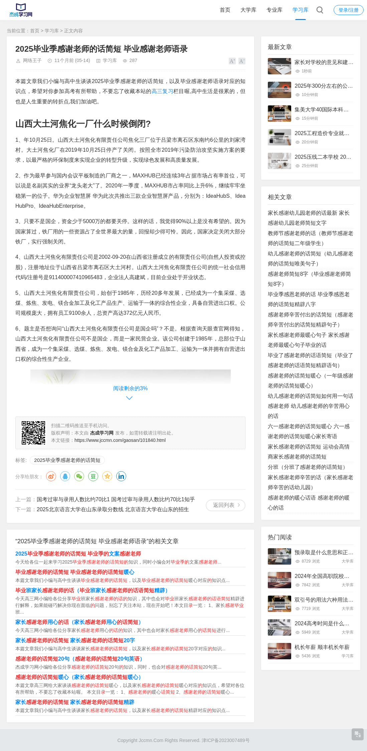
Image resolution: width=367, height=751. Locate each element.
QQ (65, 476)
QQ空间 (107, 476)
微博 (51, 476)
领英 (121, 476)
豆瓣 (93, 476)
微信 (79, 476)
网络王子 (32, 60)
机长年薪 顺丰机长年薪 (322, 647)
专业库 (274, 10)
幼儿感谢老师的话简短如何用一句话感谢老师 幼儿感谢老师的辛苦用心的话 (310, 406)
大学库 (248, 10)
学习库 (301, 10)
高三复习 (162, 91)
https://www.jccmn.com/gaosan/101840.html (120, 440)
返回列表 (223, 505)
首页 (225, 10)
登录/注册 (349, 10)
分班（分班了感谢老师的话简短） (308, 467)
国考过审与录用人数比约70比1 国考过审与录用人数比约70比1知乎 (116, 499)
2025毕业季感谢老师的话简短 (67, 460)
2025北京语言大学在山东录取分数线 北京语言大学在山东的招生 (113, 509)
